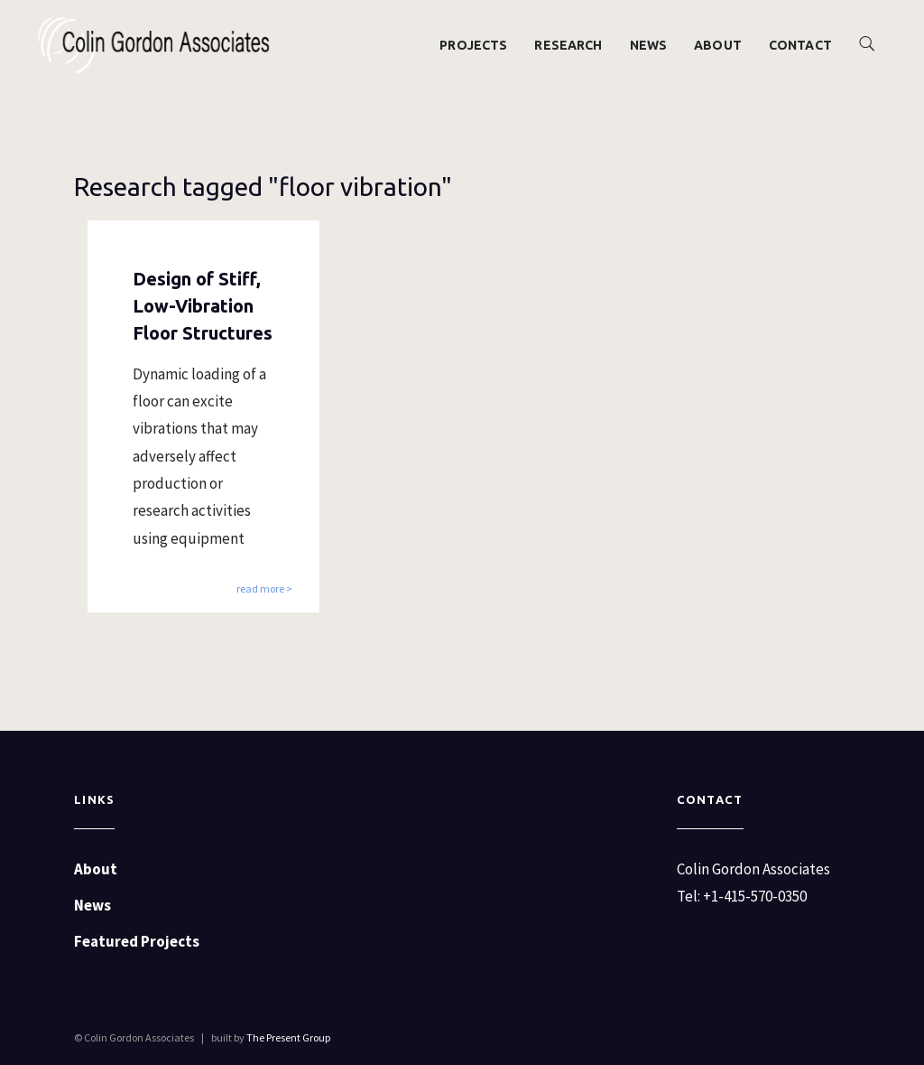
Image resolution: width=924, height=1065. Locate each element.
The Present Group (288, 1037)
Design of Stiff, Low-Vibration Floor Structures (203, 305)
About (718, 45)
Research (568, 45)
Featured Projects (136, 941)
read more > (264, 589)
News (649, 45)
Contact (800, 45)
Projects (473, 45)
